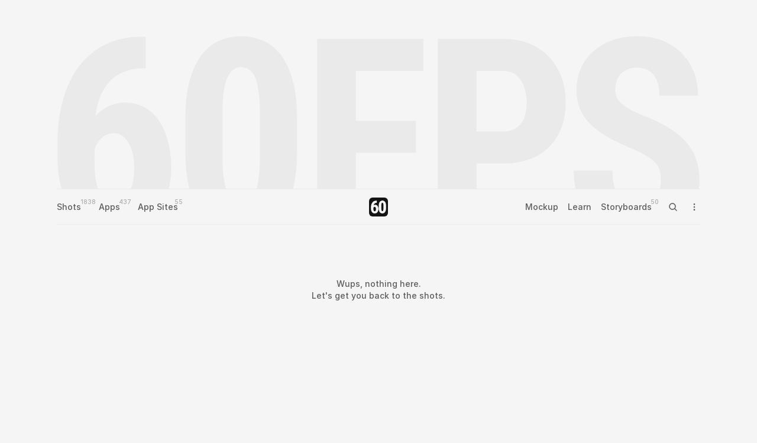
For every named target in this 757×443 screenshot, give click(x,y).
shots (431, 295)
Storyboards (626, 207)
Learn (579, 207)
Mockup (541, 207)
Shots (69, 207)
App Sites (158, 207)
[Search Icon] (673, 207)
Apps (109, 207)
